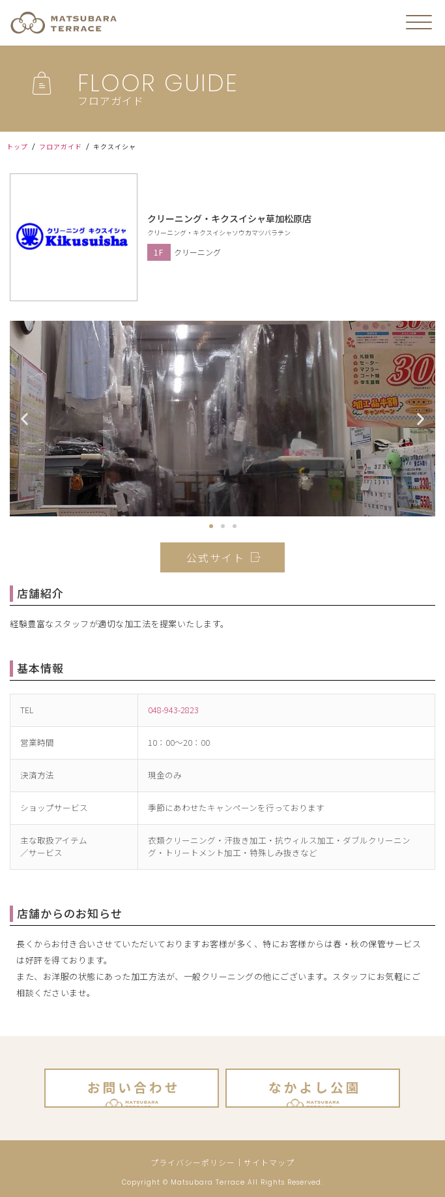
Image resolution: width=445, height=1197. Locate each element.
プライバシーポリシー (193, 1162)
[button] (211, 526)
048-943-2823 (173, 709)
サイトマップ (269, 1162)
